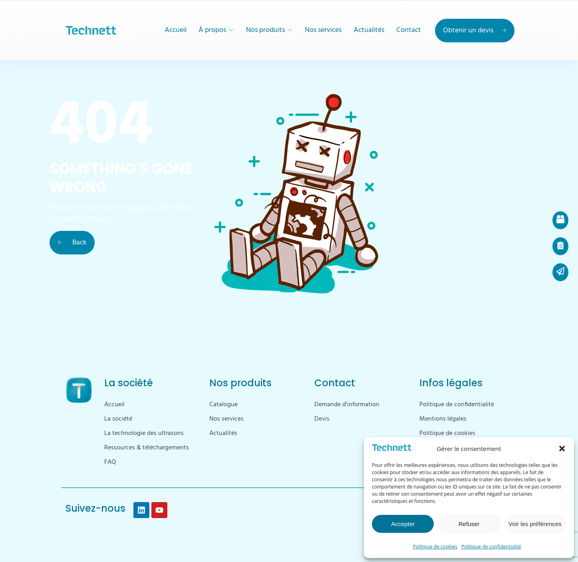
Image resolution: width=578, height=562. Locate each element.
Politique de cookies (435, 546)
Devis (322, 419)
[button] (562, 449)
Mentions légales (443, 419)
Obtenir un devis (474, 30)
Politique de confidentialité (491, 546)
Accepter (403, 523)
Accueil (176, 30)
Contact (408, 30)
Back (72, 242)
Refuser (469, 523)
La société (118, 419)
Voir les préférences (535, 523)
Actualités (369, 30)
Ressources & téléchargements (146, 448)
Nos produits (265, 30)
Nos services (323, 30)
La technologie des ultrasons (144, 433)
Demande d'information (346, 404)
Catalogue (223, 404)
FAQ (110, 462)
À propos (212, 30)
